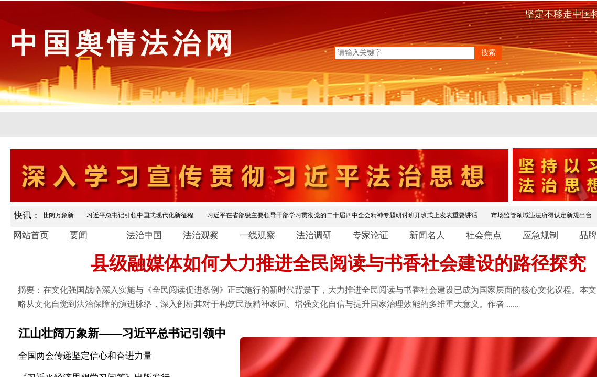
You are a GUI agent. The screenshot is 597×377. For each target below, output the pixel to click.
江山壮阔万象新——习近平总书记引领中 (122, 333)
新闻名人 (427, 235)
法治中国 (144, 235)
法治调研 (314, 235)
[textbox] (404, 53)
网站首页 (31, 235)
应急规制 (540, 235)
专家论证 (370, 235)
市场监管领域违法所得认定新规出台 (543, 215)
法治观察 (201, 235)
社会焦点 (484, 235)
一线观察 (257, 235)
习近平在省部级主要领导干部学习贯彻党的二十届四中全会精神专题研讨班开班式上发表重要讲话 (344, 215)
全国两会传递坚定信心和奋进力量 (85, 356)
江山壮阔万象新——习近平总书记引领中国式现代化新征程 (114, 215)
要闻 (79, 235)
